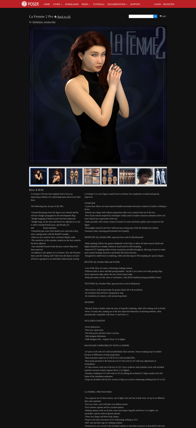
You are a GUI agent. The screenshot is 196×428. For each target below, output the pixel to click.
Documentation (116, 4)
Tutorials (98, 4)
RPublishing (38, 22)
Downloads (72, 4)
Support (135, 4)
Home (47, 4)
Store (56, 4)
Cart (162, 16)
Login (157, 4)
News (85, 4)
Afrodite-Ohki (50, 22)
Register (168, 4)
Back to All (62, 16)
